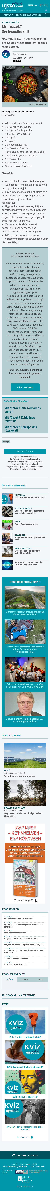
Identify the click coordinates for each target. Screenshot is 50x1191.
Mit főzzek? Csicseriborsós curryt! (23, 410)
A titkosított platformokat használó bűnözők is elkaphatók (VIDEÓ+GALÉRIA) (25, 649)
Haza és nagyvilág (28, 15)
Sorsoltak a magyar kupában (16, 958)
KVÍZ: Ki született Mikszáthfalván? (30, 497)
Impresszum (25, 1164)
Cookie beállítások (37, 1167)
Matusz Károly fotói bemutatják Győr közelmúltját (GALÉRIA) (25, 720)
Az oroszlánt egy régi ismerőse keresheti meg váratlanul (29, 563)
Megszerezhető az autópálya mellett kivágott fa (27, 552)
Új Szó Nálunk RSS (7, 1172)
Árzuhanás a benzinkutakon (16, 964)
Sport (17, 522)
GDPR (34, 1164)
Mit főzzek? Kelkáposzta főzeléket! (21, 428)
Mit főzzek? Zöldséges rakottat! (20, 419)
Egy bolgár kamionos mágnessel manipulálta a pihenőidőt (29, 512)
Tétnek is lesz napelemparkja (19, 776)
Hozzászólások (25, 451)
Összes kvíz (25, 1137)
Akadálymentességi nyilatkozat (15, 1167)
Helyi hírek (20, 535)
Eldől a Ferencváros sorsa (26, 524)
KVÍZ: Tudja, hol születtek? (25, 1096)
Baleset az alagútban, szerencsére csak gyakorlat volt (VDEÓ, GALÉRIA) (25, 685)
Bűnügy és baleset (23, 508)
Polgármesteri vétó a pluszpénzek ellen (30, 538)
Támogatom (25, 387)
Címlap (8, 15)
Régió (7, 770)
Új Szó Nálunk (19, 54)
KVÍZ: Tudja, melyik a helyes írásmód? (25, 1067)
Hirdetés (14, 1164)
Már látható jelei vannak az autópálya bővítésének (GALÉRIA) (25, 613)
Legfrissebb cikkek (25, 1155)
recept (6, 442)
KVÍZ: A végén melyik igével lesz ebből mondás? (25, 1128)
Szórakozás (10, 22)
